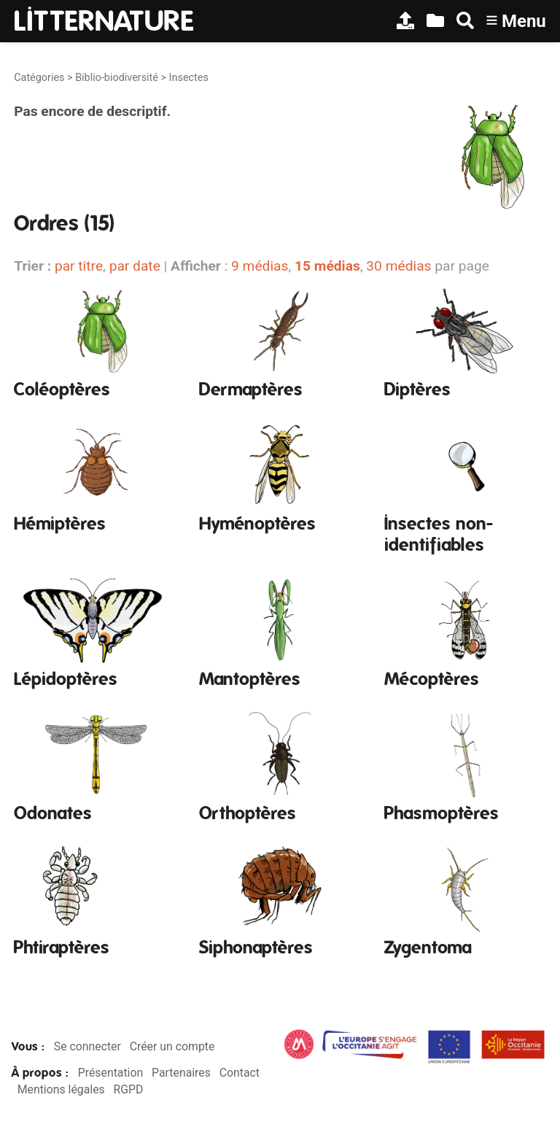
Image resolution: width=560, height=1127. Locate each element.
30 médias (398, 265)
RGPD (129, 1089)
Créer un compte (172, 1046)
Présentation (110, 1073)
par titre (79, 265)
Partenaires (181, 1073)
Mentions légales (61, 1089)
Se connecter (87, 1046)
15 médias (327, 265)
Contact (239, 1073)
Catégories (39, 77)
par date (134, 265)
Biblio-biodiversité (116, 77)
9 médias (259, 265)
